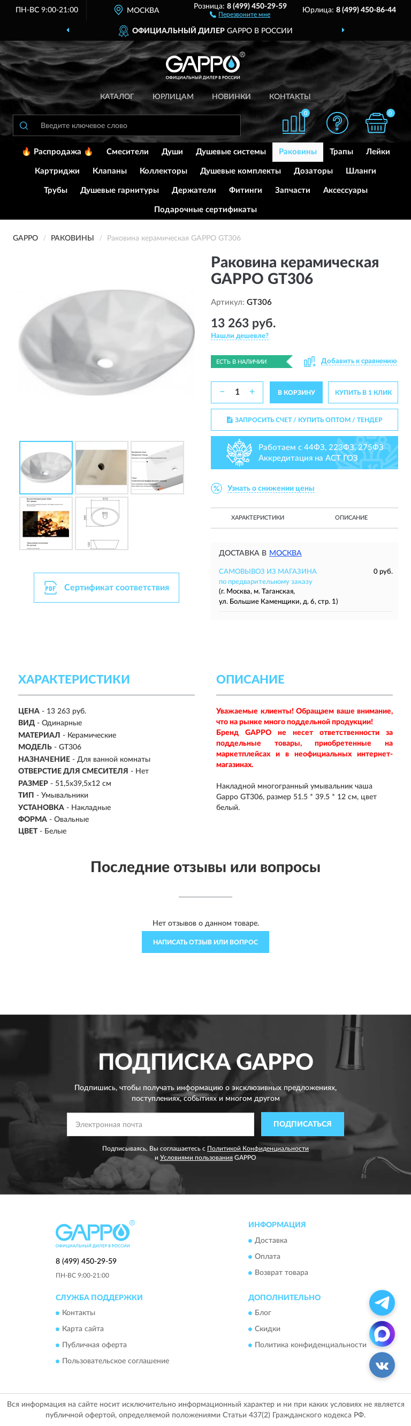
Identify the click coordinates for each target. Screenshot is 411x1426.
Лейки (378, 152)
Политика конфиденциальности (311, 1345)
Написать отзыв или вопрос (205, 942)
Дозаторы (313, 171)
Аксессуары (345, 190)
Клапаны (110, 171)
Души (172, 152)
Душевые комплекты (240, 171)
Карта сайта (83, 1329)
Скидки (267, 1329)
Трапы (341, 152)
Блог (263, 1313)
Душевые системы (231, 152)
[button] (240, 14)
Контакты (290, 97)
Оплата (267, 1256)
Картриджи (57, 171)
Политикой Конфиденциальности (258, 1148)
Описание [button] (351, 518)
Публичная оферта (94, 1345)
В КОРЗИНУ (296, 392)
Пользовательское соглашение (115, 1361)
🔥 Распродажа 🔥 (57, 152)
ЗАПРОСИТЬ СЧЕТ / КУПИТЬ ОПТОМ (305, 420)
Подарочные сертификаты (205, 210)
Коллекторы (163, 171)
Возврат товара (281, 1273)
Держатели (194, 190)
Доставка (271, 1240)
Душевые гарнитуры (119, 190)
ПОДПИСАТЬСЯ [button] (302, 1124)
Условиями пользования (196, 1157)
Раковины (298, 152)
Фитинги (245, 190)
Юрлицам (173, 97)
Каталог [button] (117, 97)
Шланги (361, 171)
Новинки (231, 97)
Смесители (127, 152)
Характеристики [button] (257, 518)
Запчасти (292, 190)
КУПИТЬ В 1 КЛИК (363, 392)
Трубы (55, 190)
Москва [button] (285, 553)
